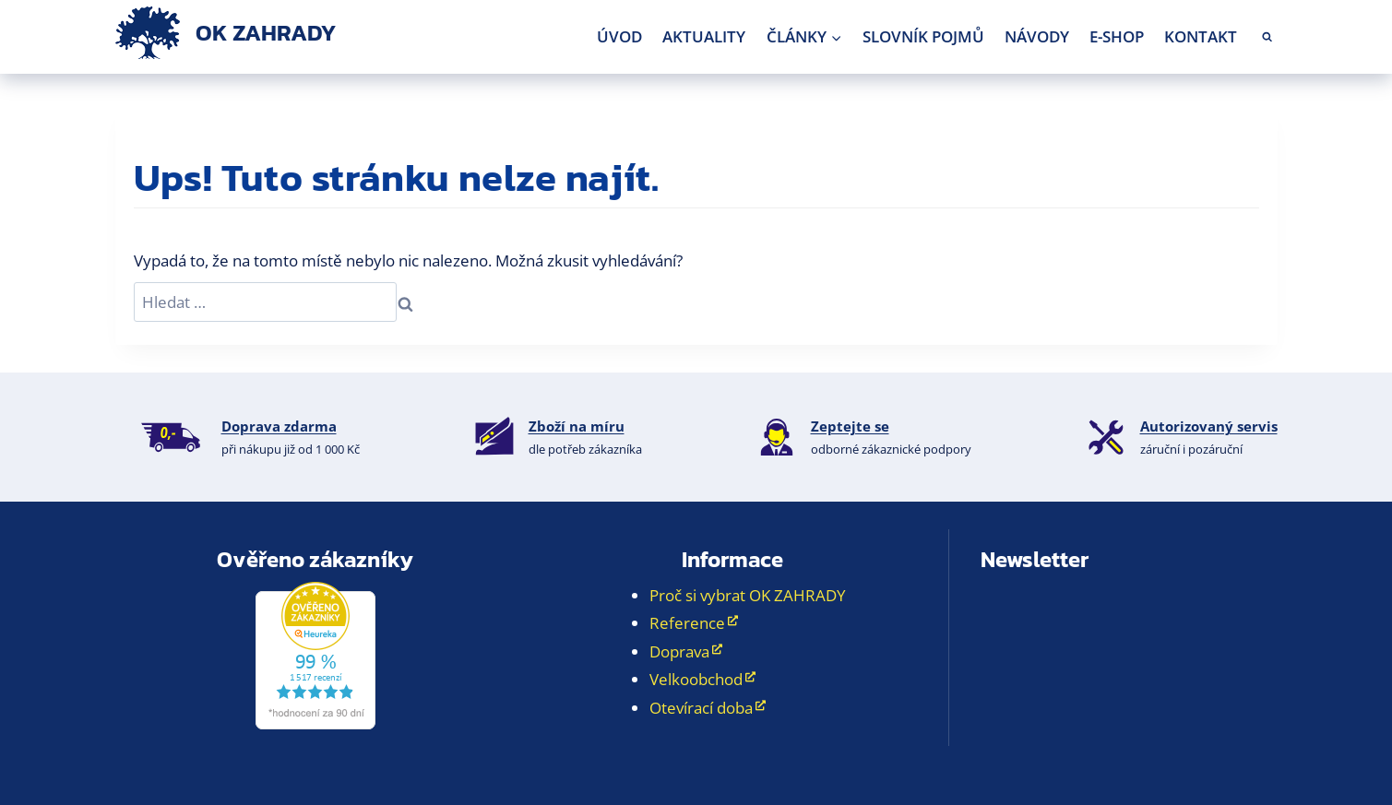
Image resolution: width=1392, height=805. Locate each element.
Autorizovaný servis (1209, 426)
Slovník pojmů (923, 36)
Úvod (619, 36)
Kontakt (1200, 36)
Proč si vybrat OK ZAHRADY (747, 595)
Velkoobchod (696, 679)
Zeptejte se (850, 426)
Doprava (679, 651)
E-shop (1116, 36)
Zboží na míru (577, 426)
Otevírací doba (701, 707)
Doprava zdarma (279, 426)
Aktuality (703, 36)
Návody (1037, 36)
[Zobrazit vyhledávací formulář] (1267, 37)
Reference (687, 622)
